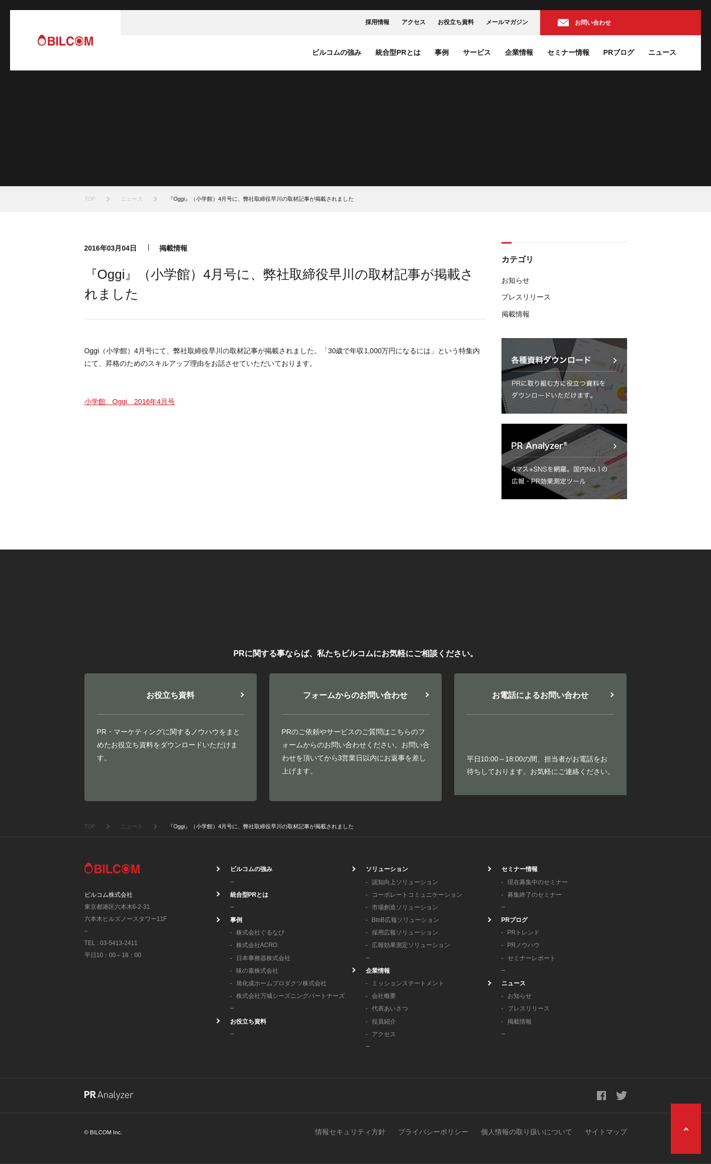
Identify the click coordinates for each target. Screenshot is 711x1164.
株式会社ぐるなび (260, 932)
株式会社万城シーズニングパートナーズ (290, 995)
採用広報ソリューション (405, 932)
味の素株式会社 (257, 970)
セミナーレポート (531, 958)
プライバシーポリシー (433, 1132)
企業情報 (519, 52)
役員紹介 (384, 1021)
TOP (89, 199)
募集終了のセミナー (534, 894)
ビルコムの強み (336, 52)
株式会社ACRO (257, 945)
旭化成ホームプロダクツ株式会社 (281, 983)
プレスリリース (526, 297)
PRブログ (618, 52)
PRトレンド (523, 932)
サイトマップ (606, 1132)
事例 (442, 52)
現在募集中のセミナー (537, 882)
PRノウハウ (523, 945)
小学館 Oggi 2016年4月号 (129, 402)
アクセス (413, 22)
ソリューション (387, 869)
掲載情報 (515, 314)
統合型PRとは (397, 52)
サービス (477, 52)
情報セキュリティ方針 (350, 1132)
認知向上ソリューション (405, 882)
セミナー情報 (568, 52)
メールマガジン (507, 22)
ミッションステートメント (408, 983)
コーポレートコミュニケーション (417, 894)
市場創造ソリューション (405, 907)
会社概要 (384, 995)
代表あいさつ (390, 1008)
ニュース (662, 52)
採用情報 (377, 22)
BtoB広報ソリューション (405, 919)
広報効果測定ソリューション (411, 945)
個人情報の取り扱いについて (526, 1132)
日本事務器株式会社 (263, 958)
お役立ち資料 (456, 22)
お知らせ (515, 280)
